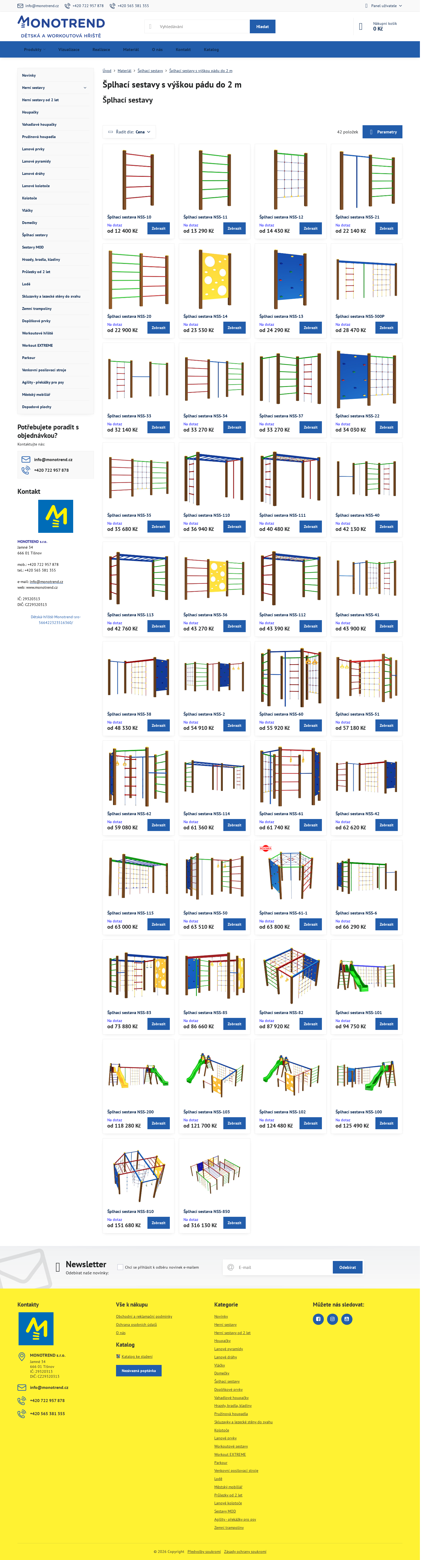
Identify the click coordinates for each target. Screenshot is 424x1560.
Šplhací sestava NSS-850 (206, 1211)
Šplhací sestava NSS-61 (281, 813)
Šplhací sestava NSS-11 (205, 217)
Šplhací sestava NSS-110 (206, 515)
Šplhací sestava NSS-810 (130, 1211)
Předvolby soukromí (204, 1551)
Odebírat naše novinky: (87, 1272)
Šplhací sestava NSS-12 (281, 217)
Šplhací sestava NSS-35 (129, 515)
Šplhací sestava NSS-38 (129, 714)
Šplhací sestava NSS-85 (205, 1012)
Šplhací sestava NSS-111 (282, 515)
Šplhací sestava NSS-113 (130, 614)
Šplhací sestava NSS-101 (359, 1012)
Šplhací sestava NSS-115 (130, 913)
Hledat (262, 26)
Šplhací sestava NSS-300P (360, 316)
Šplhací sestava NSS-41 (357, 614)
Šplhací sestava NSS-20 (129, 316)
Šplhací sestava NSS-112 (282, 614)
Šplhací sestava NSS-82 (281, 1012)
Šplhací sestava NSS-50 (205, 913)
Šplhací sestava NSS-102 (282, 1111)
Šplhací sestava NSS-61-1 (283, 913)
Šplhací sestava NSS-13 (281, 316)
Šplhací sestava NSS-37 (281, 416)
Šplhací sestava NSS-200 (130, 1111)
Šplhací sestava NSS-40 (357, 515)
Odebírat (347, 1267)
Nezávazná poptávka (139, 1370)
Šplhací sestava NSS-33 (129, 416)
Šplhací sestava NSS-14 (205, 316)
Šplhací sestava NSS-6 (356, 913)
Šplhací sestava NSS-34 (205, 416)
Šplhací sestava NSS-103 (206, 1111)
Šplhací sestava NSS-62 (129, 813)
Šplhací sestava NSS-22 (357, 416)
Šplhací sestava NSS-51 (357, 714)
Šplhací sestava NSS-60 (281, 714)
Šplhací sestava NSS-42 (357, 813)
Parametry (382, 132)
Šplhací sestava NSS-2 (204, 714)
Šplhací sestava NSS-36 (205, 614)
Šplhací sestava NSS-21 (357, 217)
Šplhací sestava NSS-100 (359, 1111)
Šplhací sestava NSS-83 (129, 1012)
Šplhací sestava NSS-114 (206, 813)
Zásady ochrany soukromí (245, 1551)
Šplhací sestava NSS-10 (129, 217)
